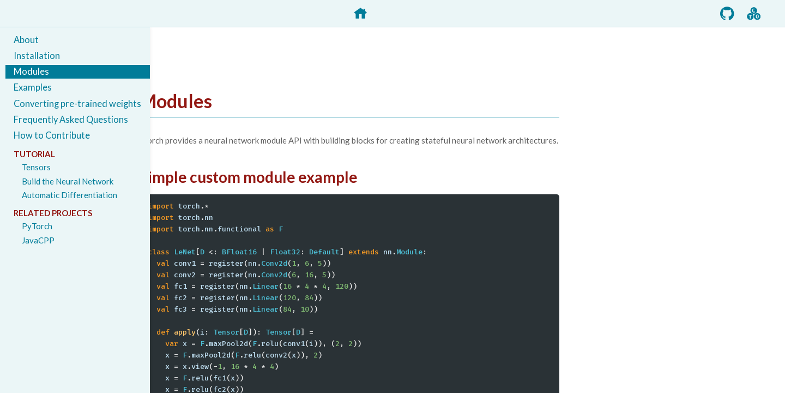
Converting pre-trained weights (77, 103)
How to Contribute (52, 135)
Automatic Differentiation (69, 195)
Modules (31, 71)
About (26, 39)
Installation (37, 55)
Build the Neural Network (67, 181)
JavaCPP (38, 240)
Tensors (36, 167)
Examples (33, 87)
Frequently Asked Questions (71, 119)
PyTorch (37, 226)
